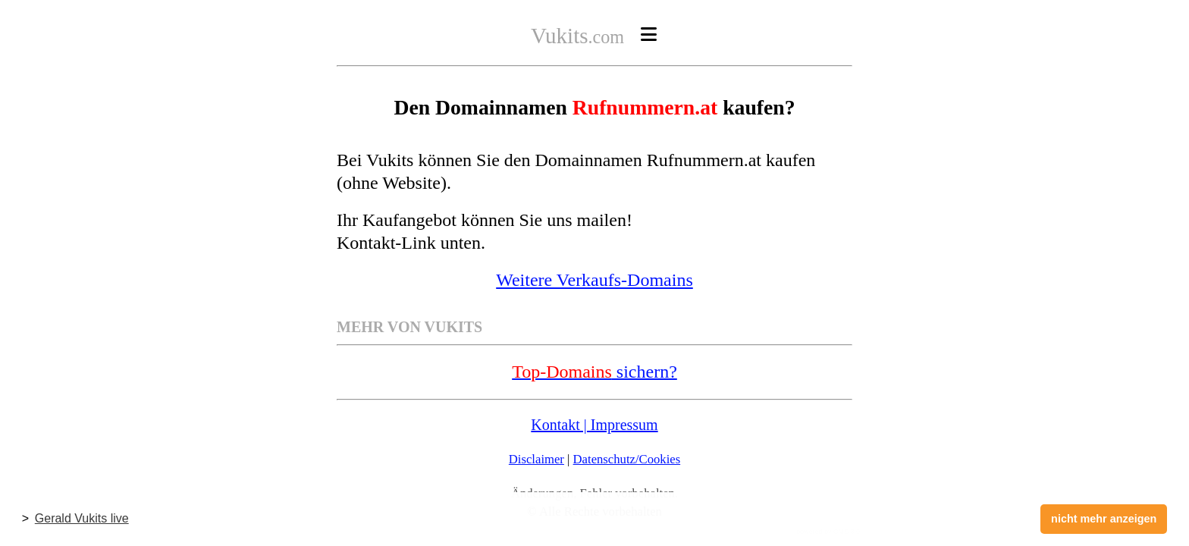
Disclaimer (536, 459)
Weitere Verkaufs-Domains (594, 280)
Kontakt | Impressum (594, 424)
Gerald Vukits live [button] (82, 518)
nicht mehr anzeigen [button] (1103, 519)
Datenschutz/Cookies (627, 459)
